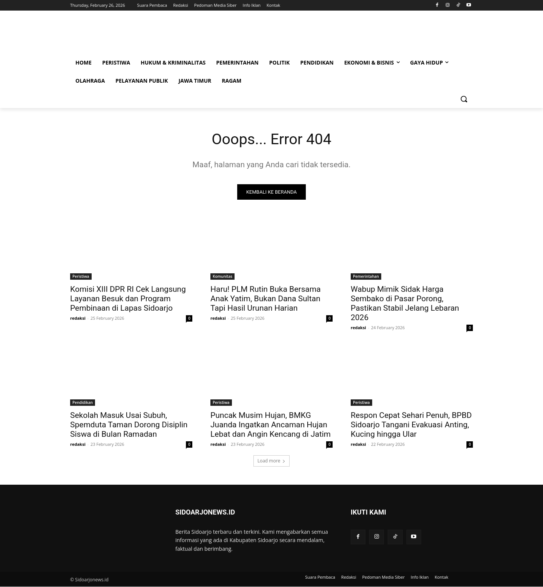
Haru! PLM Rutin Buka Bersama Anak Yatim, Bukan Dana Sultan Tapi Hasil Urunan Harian (265, 299)
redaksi (78, 318)
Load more (272, 461)
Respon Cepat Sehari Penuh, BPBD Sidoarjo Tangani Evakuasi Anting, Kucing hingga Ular (411, 425)
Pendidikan (82, 402)
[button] (464, 99)
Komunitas (222, 276)
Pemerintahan (366, 276)
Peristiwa (80, 276)
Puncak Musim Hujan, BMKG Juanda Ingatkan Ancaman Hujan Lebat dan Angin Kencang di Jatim (270, 425)
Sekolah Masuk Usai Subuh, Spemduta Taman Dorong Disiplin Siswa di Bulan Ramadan (128, 425)
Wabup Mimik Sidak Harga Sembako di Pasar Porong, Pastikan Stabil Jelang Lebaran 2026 (405, 303)
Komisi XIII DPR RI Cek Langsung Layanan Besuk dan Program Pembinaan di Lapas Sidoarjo (128, 299)
